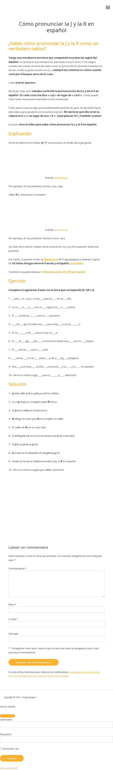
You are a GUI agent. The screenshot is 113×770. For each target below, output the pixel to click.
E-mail (13, 619)
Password (5, 734)
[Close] (7, 715)
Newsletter (51, 259)
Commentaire (17, 568)
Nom (12, 604)
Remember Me (9, 748)
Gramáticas (61, 177)
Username (6, 719)
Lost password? (9, 768)
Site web (13, 633)
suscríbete (76, 263)
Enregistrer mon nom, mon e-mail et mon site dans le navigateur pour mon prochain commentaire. (54, 650)
